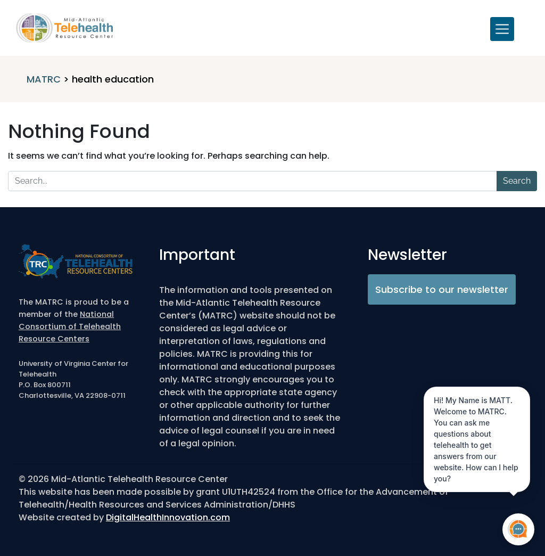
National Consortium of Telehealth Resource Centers (70, 326)
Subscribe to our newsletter (441, 289)
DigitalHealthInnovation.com (168, 517)
